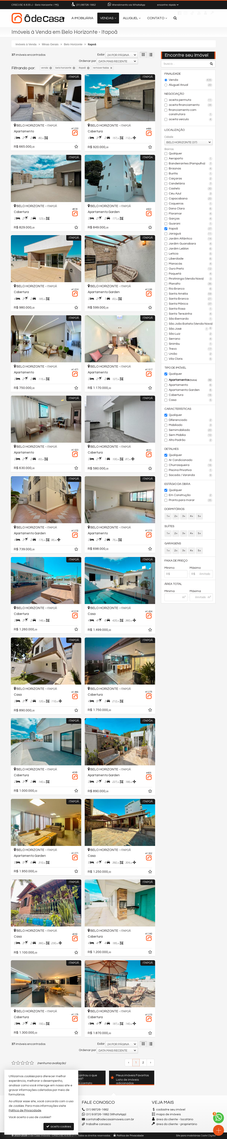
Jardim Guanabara (190, 244)
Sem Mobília (190, 435)
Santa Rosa (190, 309)
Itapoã (190, 229)
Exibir (101, 54)
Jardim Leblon (190, 249)
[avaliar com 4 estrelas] (27, 1063)
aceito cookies (58, 1126)
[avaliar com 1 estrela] (14, 1063)
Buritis (190, 173)
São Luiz (190, 334)
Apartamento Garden (190, 390)
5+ (199, 516)
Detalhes (171, 449)
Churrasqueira (190, 465)
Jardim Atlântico (190, 239)
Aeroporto (190, 158)
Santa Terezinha (190, 314)
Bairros (169, 149)
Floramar (190, 214)
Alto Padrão (190, 440)
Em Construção (190, 495)
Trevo (190, 349)
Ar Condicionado (190, 460)
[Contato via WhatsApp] (218, 1117)
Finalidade (172, 73)
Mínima (169, 591)
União (190, 354)
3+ (183, 516)
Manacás (190, 264)
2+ (175, 516)
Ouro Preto (190, 269)
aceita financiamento (190, 105)
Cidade (168, 136)
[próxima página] (150, 1062)
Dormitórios (174, 509)
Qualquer (175, 153)
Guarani (190, 224)
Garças (190, 219)
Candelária (190, 184)
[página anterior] (129, 1062)
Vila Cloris (190, 359)
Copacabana (190, 199)
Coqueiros (190, 204)
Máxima (195, 591)
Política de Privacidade (130, 1135)
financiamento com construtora (190, 112)
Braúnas (190, 168)
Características (177, 408)
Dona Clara (190, 209)
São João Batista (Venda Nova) (190, 324)
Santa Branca (190, 299)
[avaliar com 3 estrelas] (23, 1063)
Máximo (195, 567)
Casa (190, 400)
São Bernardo (190, 319)
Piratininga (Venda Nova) (190, 279)
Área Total (173, 584)
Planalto (190, 284)
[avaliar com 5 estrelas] (32, 1063)
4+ (191, 516)
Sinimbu (190, 344)
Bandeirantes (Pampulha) (190, 163)
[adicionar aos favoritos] (77, 147)
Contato (157, 18)
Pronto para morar (190, 500)
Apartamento (190, 385)
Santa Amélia (190, 294)
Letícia (190, 254)
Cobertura (190, 395)
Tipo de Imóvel (175, 367)
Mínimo (169, 567)
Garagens (172, 543)
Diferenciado (190, 420)
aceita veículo (190, 119)
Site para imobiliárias (188, 1135)
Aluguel (132, 18)
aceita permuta (190, 100)
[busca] (175, 18)
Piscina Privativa (190, 470)
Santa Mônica (190, 304)
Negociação (174, 93)
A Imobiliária (82, 18)
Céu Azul (190, 194)
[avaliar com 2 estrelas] (18, 1063)
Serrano (190, 339)
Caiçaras (190, 179)
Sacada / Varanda (190, 475)
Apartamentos (190, 380)
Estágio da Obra (177, 484)
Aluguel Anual (190, 85)
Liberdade (190, 259)
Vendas (108, 18)
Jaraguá (190, 234)
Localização (174, 130)
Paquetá (190, 274)
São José (189, 329)
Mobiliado (190, 425)
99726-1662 (86, 4)
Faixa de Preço (175, 560)
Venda (190, 80)
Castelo (190, 189)
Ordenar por (87, 60)
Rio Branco (190, 289)
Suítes (169, 526)
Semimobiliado (190, 430)
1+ (168, 516)
